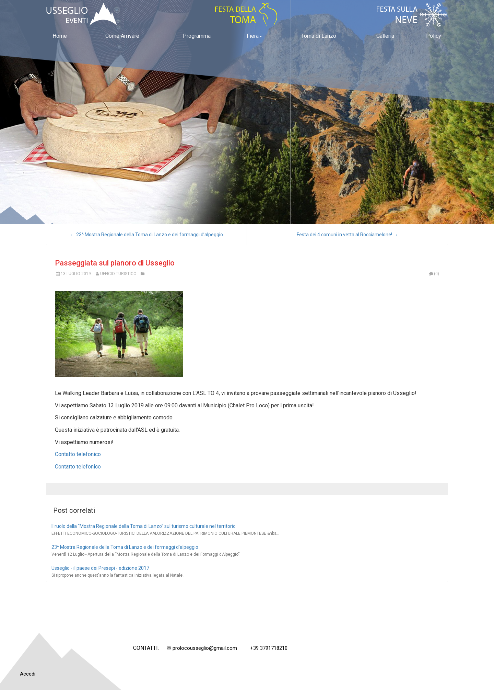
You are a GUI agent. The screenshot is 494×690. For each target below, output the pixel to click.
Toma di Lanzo (318, 36)
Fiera (254, 36)
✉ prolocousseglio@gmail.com (202, 648)
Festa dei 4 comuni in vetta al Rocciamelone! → (347, 234)
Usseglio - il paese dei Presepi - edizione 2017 (100, 568)
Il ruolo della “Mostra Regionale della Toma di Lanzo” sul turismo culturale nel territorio (143, 526)
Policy (433, 36)
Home (59, 36)
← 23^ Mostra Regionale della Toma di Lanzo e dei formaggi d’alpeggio (146, 234)
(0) (433, 273)
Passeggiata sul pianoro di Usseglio (115, 263)
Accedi (27, 674)
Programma (197, 36)
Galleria (385, 36)
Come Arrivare (122, 36)
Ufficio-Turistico (118, 273)
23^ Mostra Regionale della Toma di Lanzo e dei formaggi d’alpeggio (124, 547)
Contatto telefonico (78, 454)
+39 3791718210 (268, 648)
